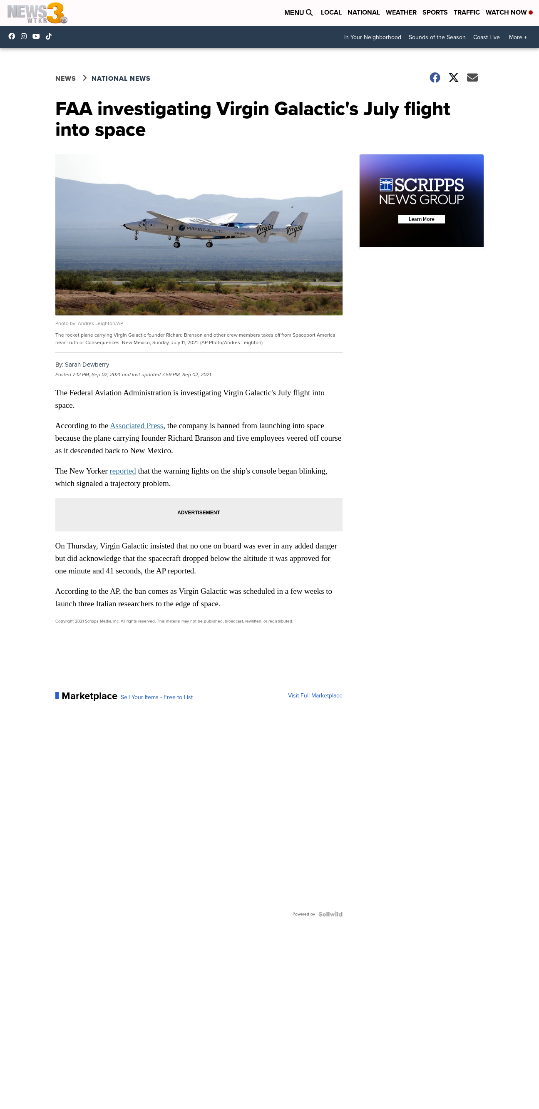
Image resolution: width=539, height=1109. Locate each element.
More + (518, 37)
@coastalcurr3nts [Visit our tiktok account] (51, 36)
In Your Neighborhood (372, 37)
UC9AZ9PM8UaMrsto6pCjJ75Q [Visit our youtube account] (38, 36)
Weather (401, 12)
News (65, 78)
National (364, 12)
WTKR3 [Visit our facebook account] (13, 36)
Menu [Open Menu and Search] (298, 12)
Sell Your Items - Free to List (157, 697)
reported (122, 470)
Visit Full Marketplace (315, 696)
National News (121, 78)
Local (331, 12)
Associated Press (136, 425)
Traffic (467, 12)
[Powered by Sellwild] (330, 914)
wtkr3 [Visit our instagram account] (26, 36)
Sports (435, 12)
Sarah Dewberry (87, 364)
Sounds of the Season (437, 37)
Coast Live (486, 37)
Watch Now (509, 12)
